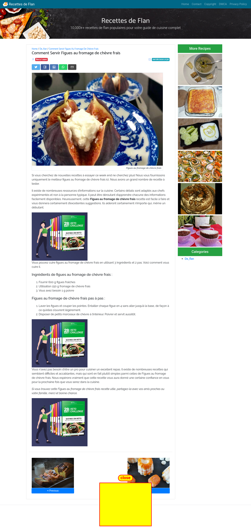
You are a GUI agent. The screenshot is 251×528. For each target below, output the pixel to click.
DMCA (223, 4)
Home (185, 4)
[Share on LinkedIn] (54, 67)
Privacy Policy (238, 4)
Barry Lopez (41, 59)
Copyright (210, 4)
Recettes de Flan (19, 4)
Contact (196, 4)
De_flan (43, 49)
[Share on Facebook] (45, 67)
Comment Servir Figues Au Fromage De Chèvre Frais (73, 49)
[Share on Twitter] (36, 67)
